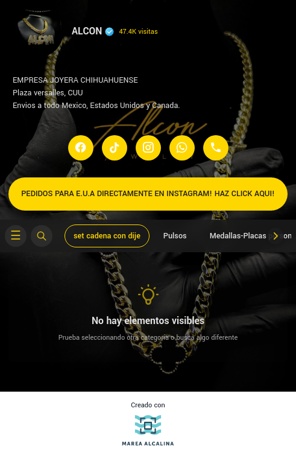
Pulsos (175, 236)
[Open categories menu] (16, 236)
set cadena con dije (107, 236)
